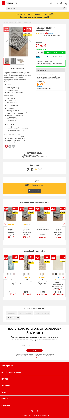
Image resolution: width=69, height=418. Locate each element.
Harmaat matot (11, 313)
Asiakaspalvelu (7, 365)
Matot (20, 22)
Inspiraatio (5, 405)
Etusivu (6, 22)
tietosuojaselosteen (37, 357)
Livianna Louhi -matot (13, 317)
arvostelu (49, 33)
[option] (7, 274)
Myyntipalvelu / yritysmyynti (12, 372)
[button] (7, 42)
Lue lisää (39, 86)
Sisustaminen (13, 22)
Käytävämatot (27, 22)
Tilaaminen (5, 385)
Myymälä (4, 379)
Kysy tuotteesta (34, 191)
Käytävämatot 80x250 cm (42, 313)
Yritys (3, 392)
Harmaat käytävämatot (25, 313)
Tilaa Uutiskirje (34, 351)
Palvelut (4, 399)
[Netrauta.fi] (9, 3)
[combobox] (36, 8)
